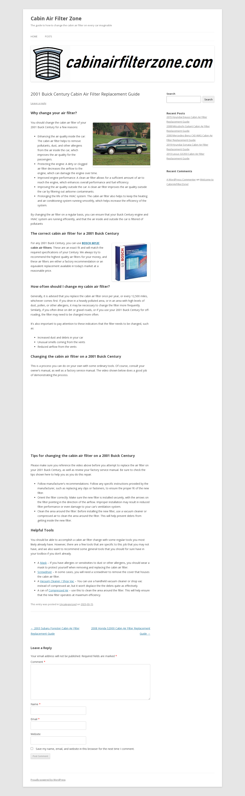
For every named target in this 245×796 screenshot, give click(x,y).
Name (36, 704)
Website (36, 734)
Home (34, 36)
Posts (48, 36)
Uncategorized (68, 604)
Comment (38, 662)
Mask (43, 563)
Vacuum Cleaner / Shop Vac (57, 581)
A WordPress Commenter (181, 179)
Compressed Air (58, 590)
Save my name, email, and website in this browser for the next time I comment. (85, 749)
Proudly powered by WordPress (48, 779)
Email (35, 719)
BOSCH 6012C (91, 243)
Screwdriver (45, 572)
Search (171, 93)
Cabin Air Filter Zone (56, 18)
